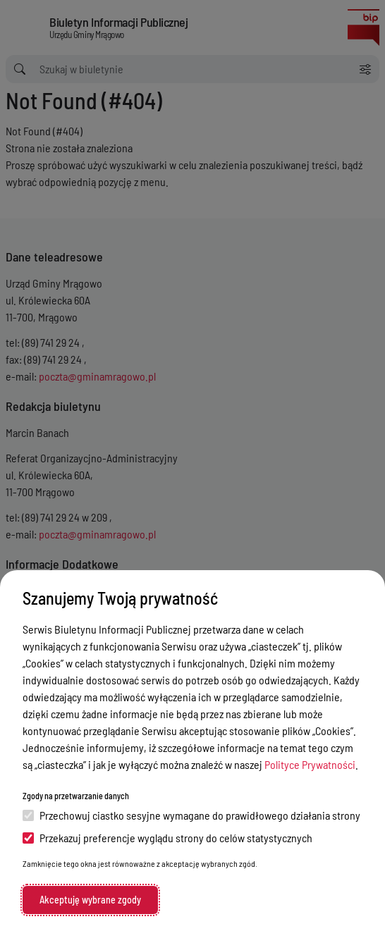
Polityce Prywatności (309, 764)
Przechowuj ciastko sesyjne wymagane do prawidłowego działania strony (191, 815)
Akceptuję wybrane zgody (90, 900)
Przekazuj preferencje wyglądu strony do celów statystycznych (167, 837)
